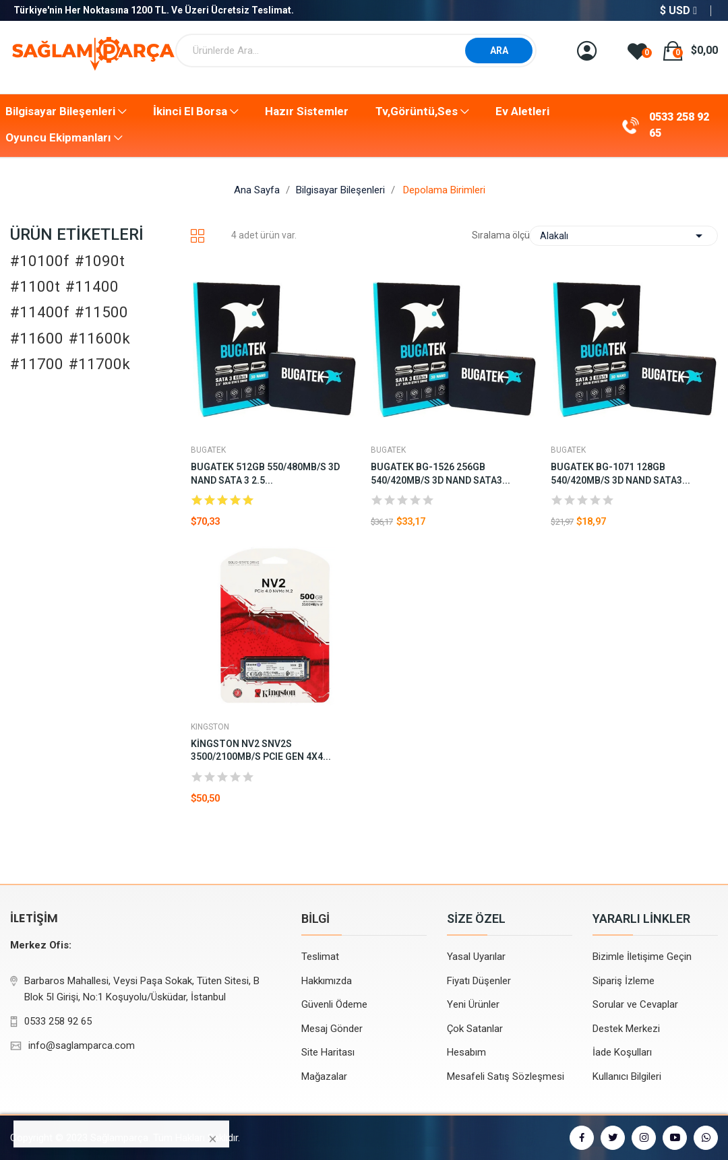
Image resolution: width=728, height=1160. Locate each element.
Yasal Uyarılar (476, 956)
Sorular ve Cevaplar (635, 1004)
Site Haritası (328, 1052)
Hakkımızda (326, 981)
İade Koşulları (622, 1052)
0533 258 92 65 (679, 124)
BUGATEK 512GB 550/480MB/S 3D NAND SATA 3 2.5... (265, 473)
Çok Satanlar (475, 1029)
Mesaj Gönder (332, 1029)
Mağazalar (324, 1076)
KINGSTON (210, 727)
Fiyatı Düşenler (479, 981)
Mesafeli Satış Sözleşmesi (505, 1076)
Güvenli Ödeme (334, 1004)
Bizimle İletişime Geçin (642, 956)
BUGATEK (208, 450)
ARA (499, 50)
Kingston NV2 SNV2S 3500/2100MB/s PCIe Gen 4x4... (261, 750)
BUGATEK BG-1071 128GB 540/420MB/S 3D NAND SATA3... (620, 473)
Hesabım (466, 1052)
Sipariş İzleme (624, 981)
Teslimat (320, 956)
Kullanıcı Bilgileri (627, 1076)
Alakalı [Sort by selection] (623, 236)
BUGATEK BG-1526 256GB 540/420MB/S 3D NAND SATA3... (440, 473)
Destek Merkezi (626, 1029)
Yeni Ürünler (473, 1004)
